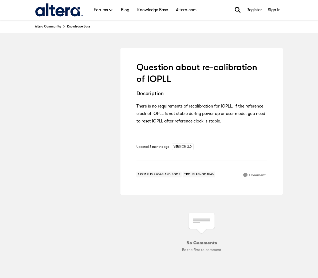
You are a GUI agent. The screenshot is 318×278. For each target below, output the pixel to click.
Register (254, 9)
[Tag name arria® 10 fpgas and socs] (159, 174)
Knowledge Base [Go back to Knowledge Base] (78, 26)
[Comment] (254, 175)
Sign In (274, 9)
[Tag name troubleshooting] (199, 174)
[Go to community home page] (59, 10)
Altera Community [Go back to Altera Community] (48, 26)
